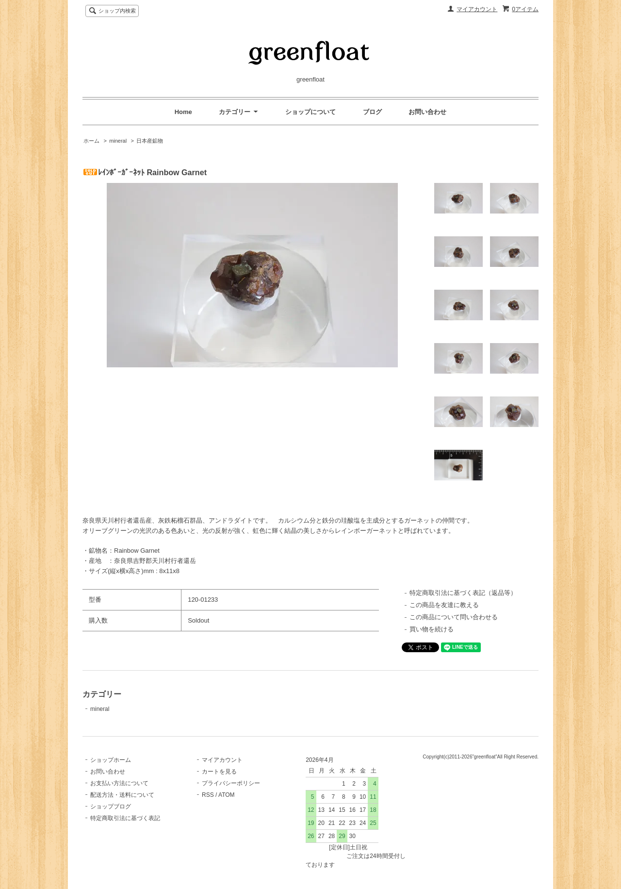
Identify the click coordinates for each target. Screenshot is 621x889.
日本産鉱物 (149, 141)
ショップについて (310, 111)
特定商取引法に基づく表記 (125, 818)
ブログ (372, 111)
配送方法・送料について (122, 794)
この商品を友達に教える (444, 605)
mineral (118, 141)
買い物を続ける (431, 629)
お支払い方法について (119, 783)
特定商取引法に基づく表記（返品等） (463, 592)
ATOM (226, 794)
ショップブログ (110, 806)
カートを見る (219, 771)
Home (183, 111)
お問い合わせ (427, 111)
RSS (208, 794)
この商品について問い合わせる (453, 617)
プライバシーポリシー (231, 783)
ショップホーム (110, 760)
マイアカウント (477, 9)
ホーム (91, 141)
